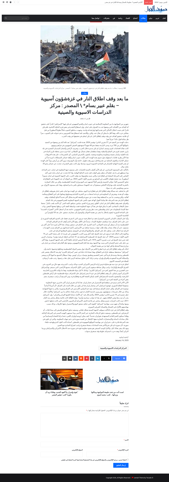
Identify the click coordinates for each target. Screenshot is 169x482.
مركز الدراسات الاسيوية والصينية (113, 348)
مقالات (143, 18)
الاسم (126, 440)
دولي (150, 18)
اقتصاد (128, 18)
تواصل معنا (96, 18)
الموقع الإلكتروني (77, 450)
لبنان (164, 18)
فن (114, 18)
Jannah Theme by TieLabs (143, 478)
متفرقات (106, 18)
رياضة (120, 18)
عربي (157, 18)
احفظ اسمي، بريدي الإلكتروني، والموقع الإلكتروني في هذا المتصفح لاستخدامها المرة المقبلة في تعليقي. (94, 460)
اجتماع (135, 18)
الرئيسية (122, 88)
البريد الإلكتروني (123, 450)
